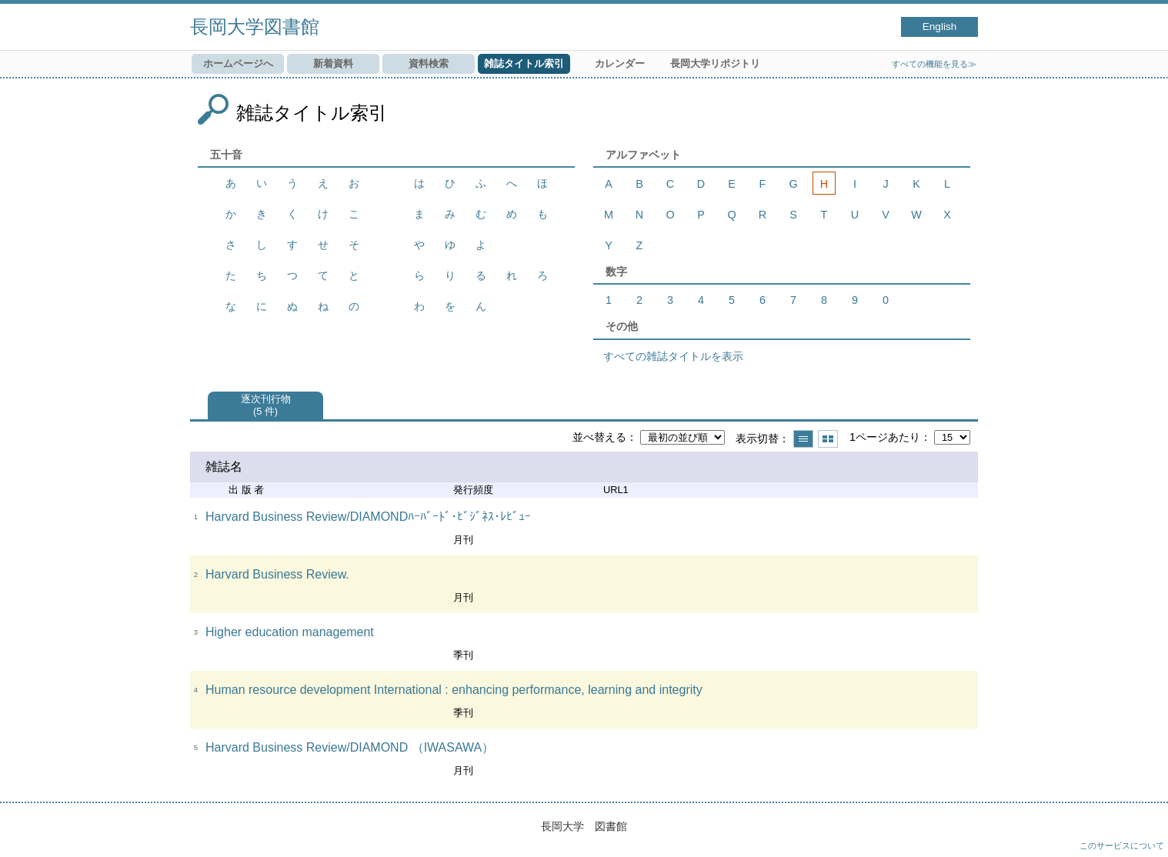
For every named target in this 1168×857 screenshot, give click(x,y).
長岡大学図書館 (254, 26)
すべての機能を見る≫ (934, 63)
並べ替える (599, 437)
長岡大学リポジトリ (715, 63)
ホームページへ (238, 63)
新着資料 (333, 63)
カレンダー (620, 63)
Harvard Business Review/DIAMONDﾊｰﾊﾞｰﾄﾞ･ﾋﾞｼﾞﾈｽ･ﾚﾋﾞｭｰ (368, 516)
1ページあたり (884, 437)
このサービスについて (1122, 845)
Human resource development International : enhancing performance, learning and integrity (453, 689)
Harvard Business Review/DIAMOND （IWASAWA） (349, 747)
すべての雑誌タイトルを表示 (673, 356)
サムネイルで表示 (828, 439)
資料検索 (429, 63)
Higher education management (289, 632)
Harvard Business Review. (277, 574)
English (940, 26)
